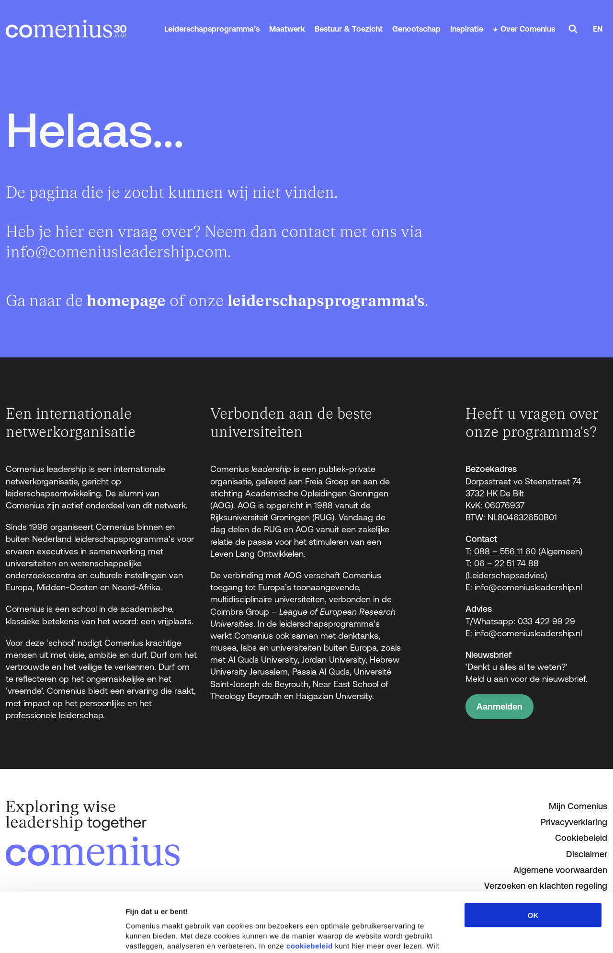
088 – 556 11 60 (505, 551)
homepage (126, 301)
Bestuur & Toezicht (349, 28)
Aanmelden (499, 706)
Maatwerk (287, 28)
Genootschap (416, 28)
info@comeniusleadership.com (116, 252)
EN (597, 28)
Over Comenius (527, 28)
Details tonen (517, 934)
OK (533, 855)
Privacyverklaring (574, 822)
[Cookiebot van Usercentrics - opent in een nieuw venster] (62, 934)
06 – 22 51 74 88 (506, 563)
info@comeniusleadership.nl (528, 587)
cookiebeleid (309, 886)
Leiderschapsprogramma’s (212, 28)
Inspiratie (466, 28)
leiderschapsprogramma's (326, 301)
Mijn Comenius (578, 806)
